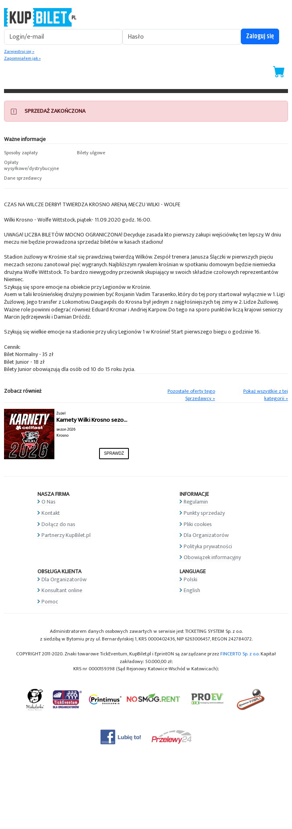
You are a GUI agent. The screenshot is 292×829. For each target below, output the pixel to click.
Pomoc (49, 601)
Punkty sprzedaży (204, 513)
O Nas (48, 501)
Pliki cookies (198, 524)
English (192, 590)
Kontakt (50, 513)
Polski (190, 579)
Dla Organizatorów (206, 535)
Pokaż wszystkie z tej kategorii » (265, 395)
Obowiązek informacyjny (212, 557)
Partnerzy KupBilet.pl (66, 535)
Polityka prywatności (208, 546)
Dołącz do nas (58, 524)
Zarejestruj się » (19, 51)
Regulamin (196, 501)
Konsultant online (61, 590)
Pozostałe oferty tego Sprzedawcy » (191, 395)
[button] (36, 153)
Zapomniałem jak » (22, 58)
